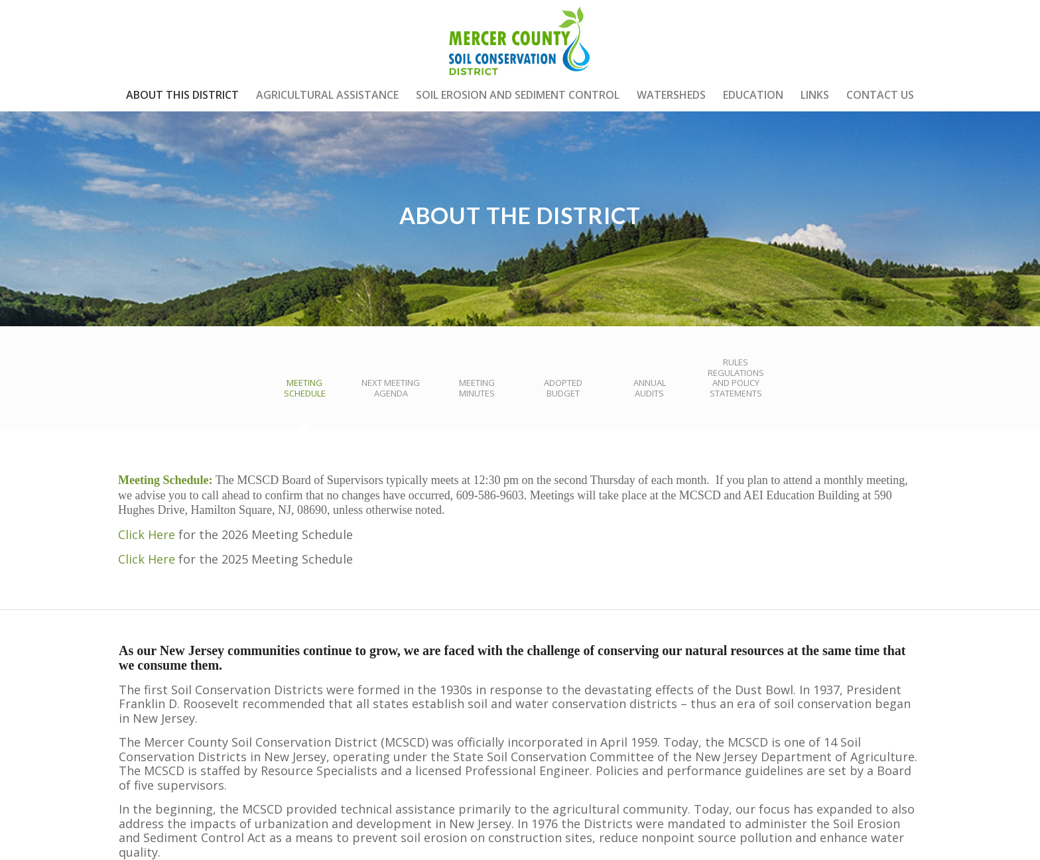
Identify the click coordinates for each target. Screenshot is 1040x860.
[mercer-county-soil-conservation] (520, 39)
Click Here (146, 534)
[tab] (304, 392)
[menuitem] (182, 94)
